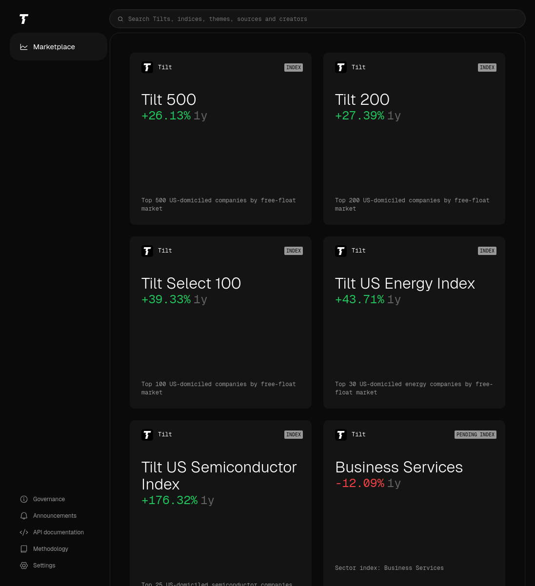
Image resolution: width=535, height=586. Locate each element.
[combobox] (317, 19)
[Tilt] (58, 19)
